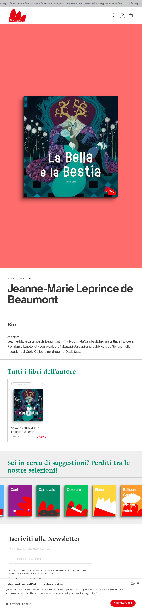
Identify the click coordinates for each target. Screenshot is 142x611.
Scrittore (26, 279)
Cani (20, 490)
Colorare (80, 490)
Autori (11, 279)
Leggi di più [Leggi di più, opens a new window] (91, 592)
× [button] (137, 582)
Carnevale (53, 490)
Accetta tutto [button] (121, 602)
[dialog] (71, 594)
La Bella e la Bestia (22, 432)
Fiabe (105, 490)
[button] (18, 604)
